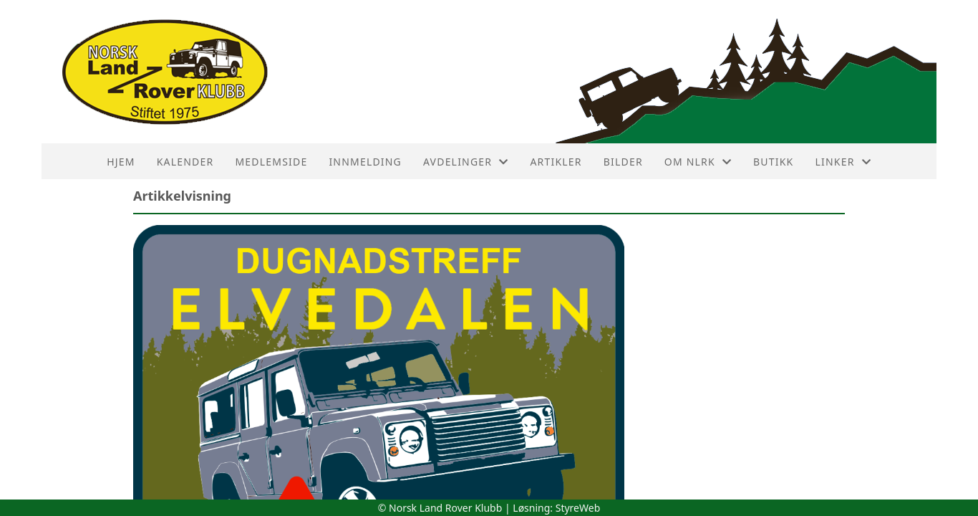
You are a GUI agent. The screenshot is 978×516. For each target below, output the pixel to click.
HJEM (121, 161)
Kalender (185, 161)
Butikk (773, 161)
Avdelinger (465, 161)
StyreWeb (578, 508)
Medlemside (271, 161)
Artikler (555, 161)
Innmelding (365, 161)
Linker (843, 161)
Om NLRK (698, 161)
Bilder (623, 161)
